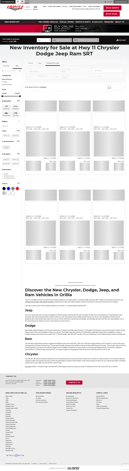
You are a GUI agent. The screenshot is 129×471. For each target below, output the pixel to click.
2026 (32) (15, 135)
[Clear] (20, 71)
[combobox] (43, 40)
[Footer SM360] (73, 468)
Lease (39, 63)
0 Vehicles (43, 87)
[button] (8, 2)
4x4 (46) (6, 174)
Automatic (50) (6, 147)
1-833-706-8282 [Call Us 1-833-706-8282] (75, 6)
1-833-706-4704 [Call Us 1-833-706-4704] (49, 380)
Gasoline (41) (6, 163)
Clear (18, 100)
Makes (11, 121)
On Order (4, 82)
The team (28, 366)
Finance (31, 63)
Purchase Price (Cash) (52, 63)
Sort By (109, 86)
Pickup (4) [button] (15, 108)
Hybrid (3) (15, 163)
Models (11, 126)
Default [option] (109, 88)
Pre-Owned (6, 66)
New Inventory (7, 79)
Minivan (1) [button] (6, 108)
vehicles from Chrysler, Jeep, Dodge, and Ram (39, 302)
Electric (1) (15, 159)
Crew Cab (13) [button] (6, 115)
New (17, 66)
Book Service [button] (112, 8)
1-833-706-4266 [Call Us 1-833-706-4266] (54, 6)
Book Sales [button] (111, 14)
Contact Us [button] (74, 382)
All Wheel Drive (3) (9, 176)
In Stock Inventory (7, 84)
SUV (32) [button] (15, 115)
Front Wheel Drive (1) (9, 178)
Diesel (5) (6, 159)
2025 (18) (6, 135)
